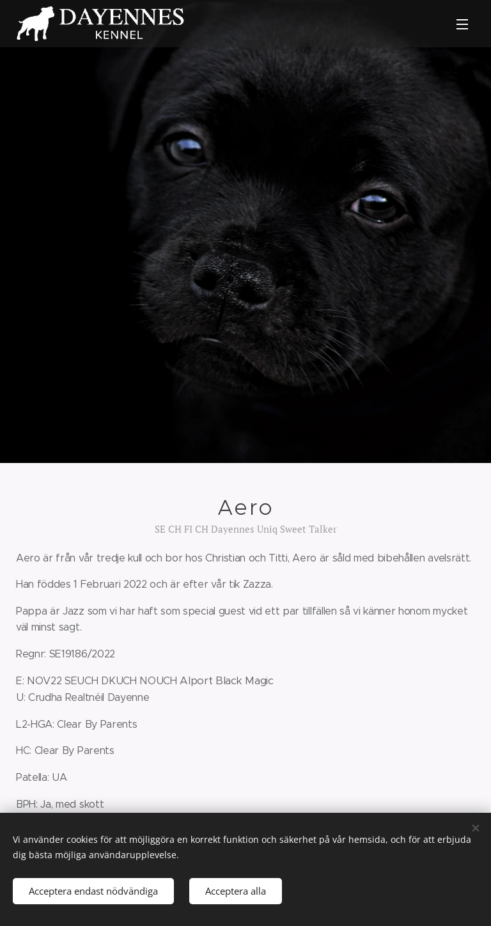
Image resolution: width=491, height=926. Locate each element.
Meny (462, 24)
